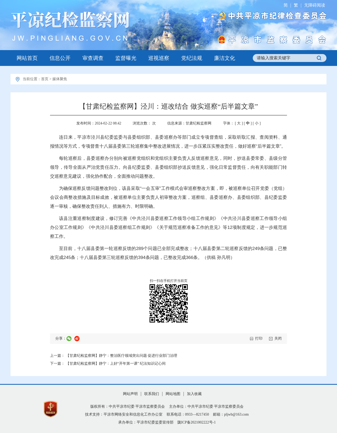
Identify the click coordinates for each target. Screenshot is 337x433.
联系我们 (151, 394)
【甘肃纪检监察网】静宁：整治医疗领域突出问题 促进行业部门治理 (121, 356)
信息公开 (60, 58)
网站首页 (27, 58)
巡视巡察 (158, 58)
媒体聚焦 (59, 79)
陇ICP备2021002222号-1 (196, 422)
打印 (258, 338)
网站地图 (173, 394)
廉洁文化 (224, 58)
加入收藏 (194, 394)
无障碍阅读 (314, 5)
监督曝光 (125, 58)
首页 (44, 79)
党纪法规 (191, 58)
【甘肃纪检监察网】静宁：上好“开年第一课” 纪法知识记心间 (116, 363)
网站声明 (130, 394)
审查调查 (92, 58)
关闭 (278, 338)
